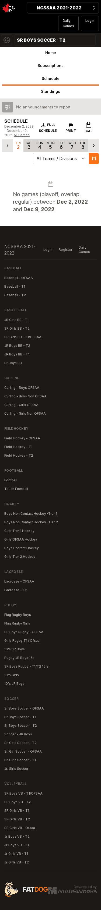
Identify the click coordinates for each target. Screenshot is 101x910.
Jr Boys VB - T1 (16, 845)
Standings (50, 91)
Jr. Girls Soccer (16, 769)
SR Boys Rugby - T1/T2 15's (26, 666)
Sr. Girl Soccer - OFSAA (23, 751)
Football (10, 480)
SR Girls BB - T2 (17, 328)
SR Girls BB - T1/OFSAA (22, 337)
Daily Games (68, 23)
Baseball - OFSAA (18, 278)
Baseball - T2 (15, 295)
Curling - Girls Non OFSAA (25, 413)
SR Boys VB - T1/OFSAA (23, 793)
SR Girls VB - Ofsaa (19, 828)
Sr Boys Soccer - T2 (20, 726)
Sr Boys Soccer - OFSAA (24, 708)
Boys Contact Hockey (21, 548)
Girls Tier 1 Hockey (19, 531)
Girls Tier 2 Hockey (19, 557)
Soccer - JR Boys (18, 734)
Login (89, 21)
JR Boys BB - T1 (16, 354)
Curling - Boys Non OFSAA (25, 396)
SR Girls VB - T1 (16, 811)
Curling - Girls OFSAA (21, 405)
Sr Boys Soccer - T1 (20, 717)
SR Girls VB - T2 (17, 819)
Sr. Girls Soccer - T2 (20, 743)
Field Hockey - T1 (18, 447)
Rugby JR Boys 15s (19, 658)
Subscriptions (51, 65)
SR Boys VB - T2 (17, 802)
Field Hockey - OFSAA (22, 438)
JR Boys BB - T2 (17, 346)
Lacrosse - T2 (15, 590)
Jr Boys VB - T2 (17, 836)
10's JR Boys (14, 684)
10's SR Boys (14, 649)
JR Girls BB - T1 (16, 320)
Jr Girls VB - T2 (16, 862)
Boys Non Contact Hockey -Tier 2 (31, 522)
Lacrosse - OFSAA (19, 581)
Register (65, 250)
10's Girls (11, 675)
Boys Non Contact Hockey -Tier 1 (30, 514)
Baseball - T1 (14, 286)
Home (50, 52)
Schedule (51, 78)
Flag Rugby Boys (17, 615)
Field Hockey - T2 (18, 455)
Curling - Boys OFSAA (21, 388)
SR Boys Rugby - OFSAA (23, 632)
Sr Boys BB (13, 363)
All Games (22, 135)
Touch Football (16, 489)
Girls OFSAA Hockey (20, 539)
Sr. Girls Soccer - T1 (20, 760)
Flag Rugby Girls (17, 623)
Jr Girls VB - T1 (16, 854)
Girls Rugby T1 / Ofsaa (22, 641)
